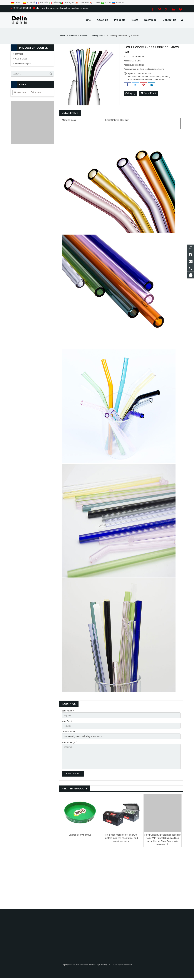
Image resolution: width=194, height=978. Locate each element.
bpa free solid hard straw (139, 73)
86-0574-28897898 (22, 8)
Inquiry (130, 93)
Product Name (68, 731)
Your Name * (68, 710)
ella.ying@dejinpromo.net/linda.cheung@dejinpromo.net (62, 8)
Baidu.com (36, 92)
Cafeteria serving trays (80, 834)
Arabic (106, 2)
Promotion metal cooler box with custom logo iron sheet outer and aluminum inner (121, 837)
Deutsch (17, 2)
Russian (118, 2)
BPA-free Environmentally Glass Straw (146, 79)
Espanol (29, 2)
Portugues (67, 2)
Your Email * (68, 721)
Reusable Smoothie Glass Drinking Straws (148, 76)
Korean (95, 2)
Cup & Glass (21, 58)
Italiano (54, 2)
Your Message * (69, 742)
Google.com (20, 92)
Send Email (148, 93)
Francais (41, 2)
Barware (19, 54)
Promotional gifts (23, 63)
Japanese (82, 2)
